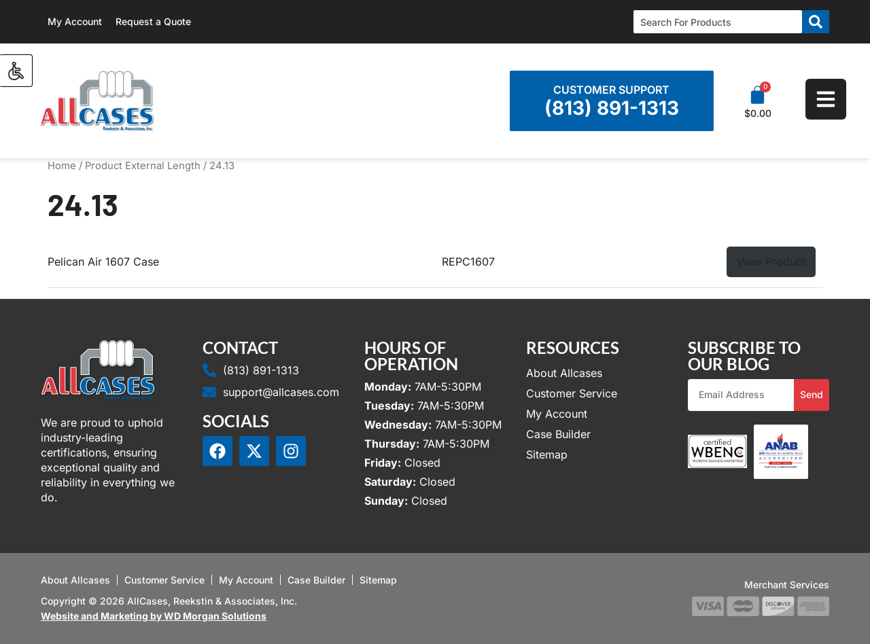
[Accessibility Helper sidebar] (16, 70)
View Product (771, 261)
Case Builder (558, 434)
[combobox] (717, 21)
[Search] (815, 21)
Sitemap (547, 454)
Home (62, 166)
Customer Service (571, 393)
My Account (75, 21)
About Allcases (564, 373)
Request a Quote (153, 21)
